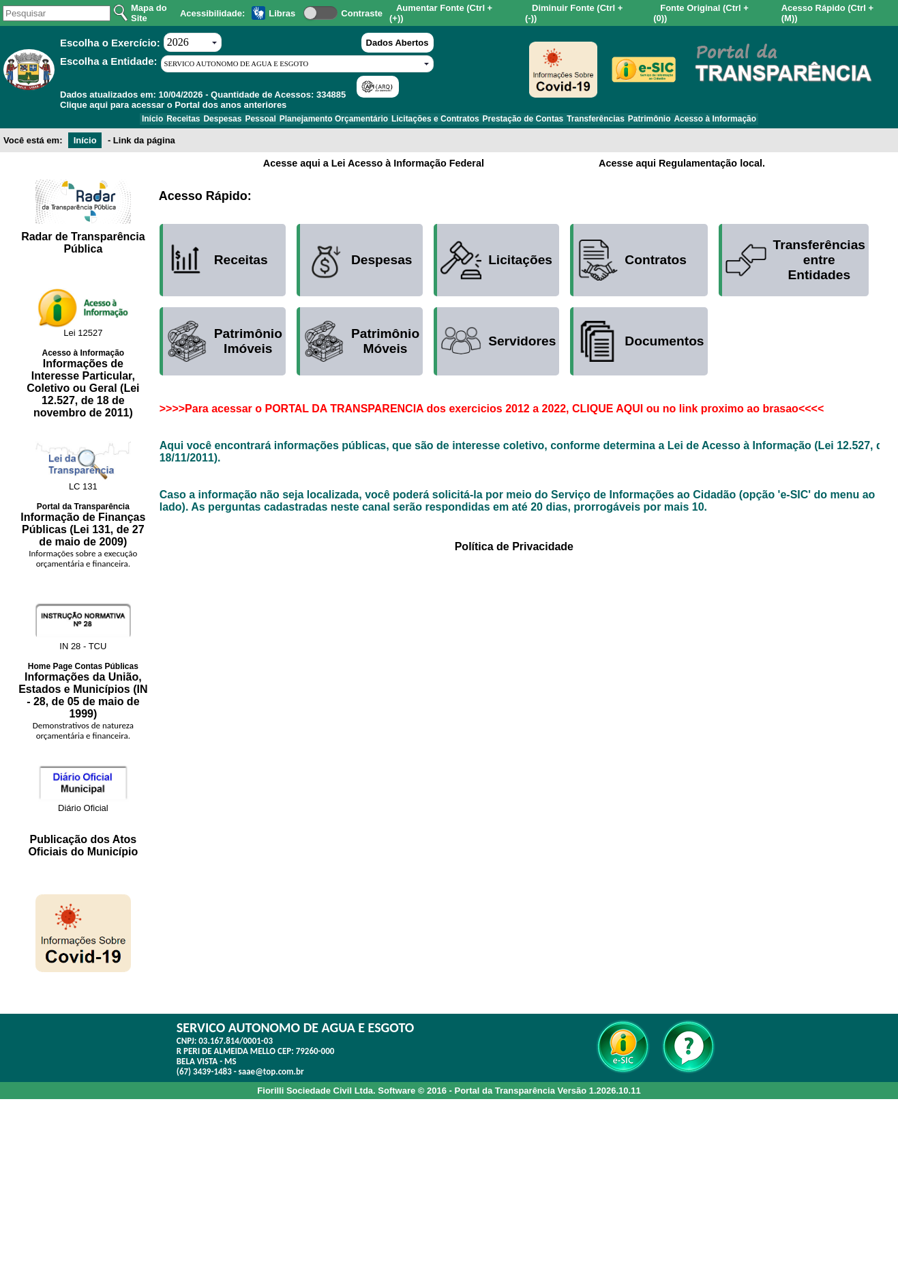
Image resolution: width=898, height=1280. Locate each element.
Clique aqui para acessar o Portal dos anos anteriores (173, 105)
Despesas (198, 121)
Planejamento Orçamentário (328, 121)
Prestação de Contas (537, 121)
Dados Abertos (397, 43)
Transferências (620, 121)
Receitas (149, 121)
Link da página (144, 145)
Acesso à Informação (759, 121)
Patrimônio (683, 121)
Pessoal (245, 121)
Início (108, 121)
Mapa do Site (149, 13)
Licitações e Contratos (440, 121)
